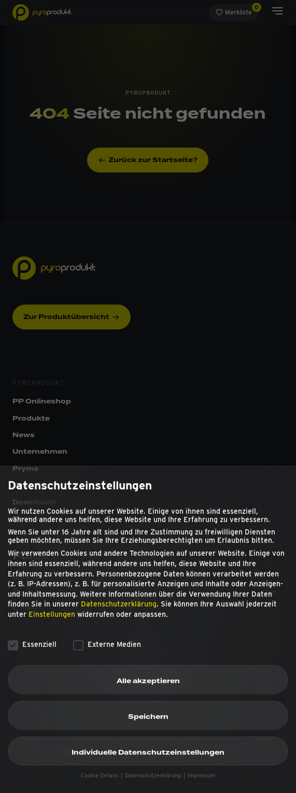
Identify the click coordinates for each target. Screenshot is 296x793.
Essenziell (32, 651)
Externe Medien (107, 651)
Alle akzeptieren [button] (148, 688)
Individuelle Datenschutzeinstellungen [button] (148, 760)
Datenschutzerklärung (119, 612)
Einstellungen (52, 621)
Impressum (201, 783)
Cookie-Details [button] (100, 783)
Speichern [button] (148, 724)
